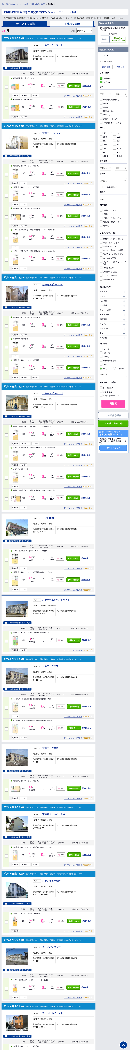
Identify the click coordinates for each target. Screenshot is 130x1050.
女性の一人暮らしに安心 (111, 239)
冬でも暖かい (107, 268)
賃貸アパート (107, 214)
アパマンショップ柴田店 (73, 96)
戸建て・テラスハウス (110, 218)
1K (116, 133)
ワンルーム (106, 133)
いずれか (118, 368)
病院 (103, 364)
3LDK (117, 148)
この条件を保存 (113, 415)
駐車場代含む (107, 111)
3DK (103, 148)
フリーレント (107, 115)
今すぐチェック (113, 448)
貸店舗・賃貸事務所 (109, 222)
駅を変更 (120, 67)
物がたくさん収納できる (111, 254)
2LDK (104, 145)
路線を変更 (106, 67)
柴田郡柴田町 (34, 4)
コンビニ (105, 353)
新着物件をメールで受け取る (118, 39)
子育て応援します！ (109, 242)
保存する (104, 39)
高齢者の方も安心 (109, 272)
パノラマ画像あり (109, 275)
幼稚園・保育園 (108, 360)
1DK (103, 137)
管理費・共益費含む (109, 99)
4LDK (104, 156)
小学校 (104, 357)
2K (102, 141)
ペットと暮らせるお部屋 (111, 250)
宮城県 (26, 4)
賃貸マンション (108, 210)
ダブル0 (105, 82)
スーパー (105, 349)
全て (103, 368)
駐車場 (104, 226)
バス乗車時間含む (109, 187)
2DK (116, 141)
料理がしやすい (108, 246)
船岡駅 (43, 4)
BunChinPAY (106, 388)
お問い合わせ (74, 86)
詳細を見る (87, 86)
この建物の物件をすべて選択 (17, 68)
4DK (116, 152)
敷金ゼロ (105, 103)
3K (116, 145)
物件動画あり (107, 279)
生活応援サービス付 (109, 395)
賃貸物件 (105, 78)
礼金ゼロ (105, 107)
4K (102, 152)
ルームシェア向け (109, 258)
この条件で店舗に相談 (113, 423)
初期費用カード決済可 (110, 123)
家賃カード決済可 (109, 119)
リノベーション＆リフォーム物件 (113, 263)
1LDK (117, 137)
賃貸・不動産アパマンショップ (11, 4)
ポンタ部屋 (106, 392)
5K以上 (118, 156)
